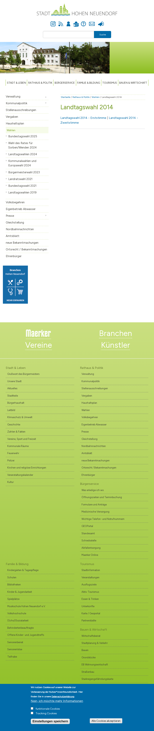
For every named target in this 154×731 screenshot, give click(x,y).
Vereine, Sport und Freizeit (21, 439)
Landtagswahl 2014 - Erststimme (83, 118)
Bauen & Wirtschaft (133, 82)
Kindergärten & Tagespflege (22, 570)
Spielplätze (13, 599)
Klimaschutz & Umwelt (19, 417)
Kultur (10, 482)
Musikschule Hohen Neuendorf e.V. (26, 606)
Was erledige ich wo (93, 490)
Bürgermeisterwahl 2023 (24, 172)
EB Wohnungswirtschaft (95, 664)
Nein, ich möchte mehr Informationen (57, 704)
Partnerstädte (89, 620)
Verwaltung (13, 96)
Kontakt (92, 21)
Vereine (38, 345)
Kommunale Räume (18, 446)
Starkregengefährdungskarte (97, 679)
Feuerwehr (13, 453)
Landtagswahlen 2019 (22, 192)
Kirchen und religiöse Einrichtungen (26, 467)
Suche (102, 34)
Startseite (65, 97)
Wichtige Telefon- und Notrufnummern (103, 519)
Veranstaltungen (90, 577)
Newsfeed (60, 21)
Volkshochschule (16, 613)
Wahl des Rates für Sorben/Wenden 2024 (22, 145)
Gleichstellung (15, 222)
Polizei (10, 460)
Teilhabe (12, 656)
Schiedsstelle (89, 540)
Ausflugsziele (89, 584)
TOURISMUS (109, 82)
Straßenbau (88, 671)
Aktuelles (12, 388)
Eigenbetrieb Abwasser (21, 209)
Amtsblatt (12, 236)
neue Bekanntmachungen (22, 242)
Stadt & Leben (16, 82)
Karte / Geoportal (91, 613)
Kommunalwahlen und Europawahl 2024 (22, 163)
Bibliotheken (14, 584)
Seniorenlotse (14, 649)
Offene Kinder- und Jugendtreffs (25, 634)
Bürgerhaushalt (15, 402)
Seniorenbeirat (15, 642)
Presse (101, 21)
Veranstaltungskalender (20, 474)
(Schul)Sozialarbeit (17, 620)
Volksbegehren (15, 202)
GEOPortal (87, 526)
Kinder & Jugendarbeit (19, 591)
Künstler (115, 345)
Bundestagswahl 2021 (22, 186)
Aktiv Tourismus (90, 591)
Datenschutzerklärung (63, 699)
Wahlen (11, 130)
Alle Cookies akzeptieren (106, 723)
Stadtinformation (91, 570)
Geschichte (13, 424)
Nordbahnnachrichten (20, 229)
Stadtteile (12, 395)
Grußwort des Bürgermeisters (23, 374)
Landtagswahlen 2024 (22, 154)
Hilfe (83, 21)
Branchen (115, 333)
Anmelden (68, 21)
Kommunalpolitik (16, 103)
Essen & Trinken (90, 599)
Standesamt (88, 533)
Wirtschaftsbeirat (91, 635)
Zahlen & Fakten (16, 431)
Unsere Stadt (14, 381)
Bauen (85, 650)
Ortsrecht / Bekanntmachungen (26, 249)
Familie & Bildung (88, 82)
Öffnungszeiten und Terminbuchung (102, 497)
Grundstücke (89, 657)
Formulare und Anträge (94, 504)
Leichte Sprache (76, 21)
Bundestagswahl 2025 (22, 136)
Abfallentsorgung (91, 547)
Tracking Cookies (46, 716)
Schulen (11, 577)
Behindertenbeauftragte (20, 627)
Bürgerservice (65, 82)
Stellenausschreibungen (21, 110)
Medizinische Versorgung (95, 511)
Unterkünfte (88, 606)
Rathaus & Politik (40, 82)
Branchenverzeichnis (93, 686)
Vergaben (12, 116)
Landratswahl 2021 (20, 179)
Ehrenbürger (14, 256)
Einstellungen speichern (50, 724)
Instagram (53, 21)
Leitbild (11, 410)
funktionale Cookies (48, 711)
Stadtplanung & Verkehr (95, 643)
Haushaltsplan (15, 123)
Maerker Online (90, 554)
